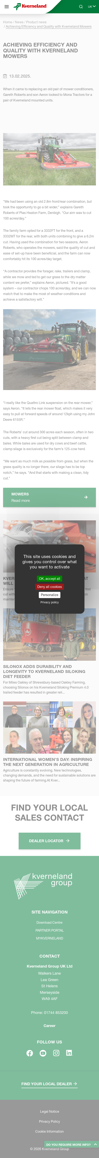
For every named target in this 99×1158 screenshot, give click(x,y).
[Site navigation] (6, 6)
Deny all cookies (49, 587)
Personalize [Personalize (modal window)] (49, 595)
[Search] (81, 6)
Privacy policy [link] (49, 602)
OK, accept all (49, 579)
